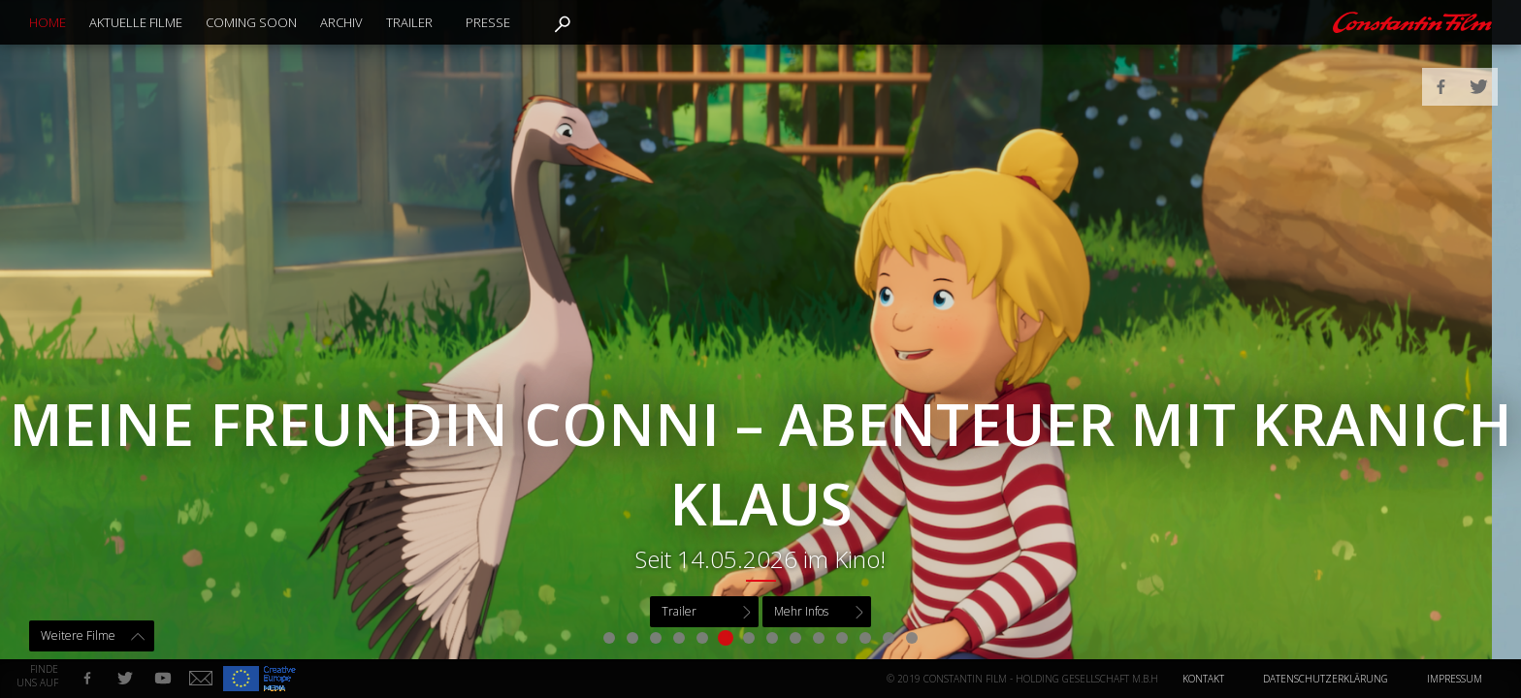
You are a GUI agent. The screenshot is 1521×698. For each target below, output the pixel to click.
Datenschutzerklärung (1325, 678)
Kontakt (1203, 678)
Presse (488, 22)
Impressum (1454, 678)
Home (47, 22)
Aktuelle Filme (135, 22)
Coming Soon (251, 22)
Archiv (341, 22)
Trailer (409, 22)
